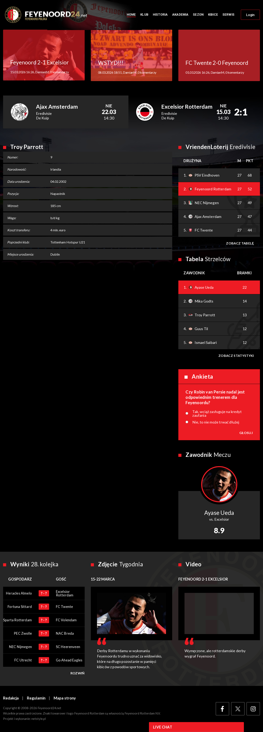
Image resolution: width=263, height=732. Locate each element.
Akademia (180, 15)
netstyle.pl (38, 719)
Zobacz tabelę (240, 244)
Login (250, 15)
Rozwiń (77, 673)
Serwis (228, 15)
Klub (144, 15)
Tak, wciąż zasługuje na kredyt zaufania (216, 414)
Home (131, 15)
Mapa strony (65, 699)
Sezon (198, 15)
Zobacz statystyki (236, 356)
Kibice (213, 15)
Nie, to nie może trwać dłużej (215, 422)
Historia (160, 15)
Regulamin (36, 699)
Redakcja (11, 699)
